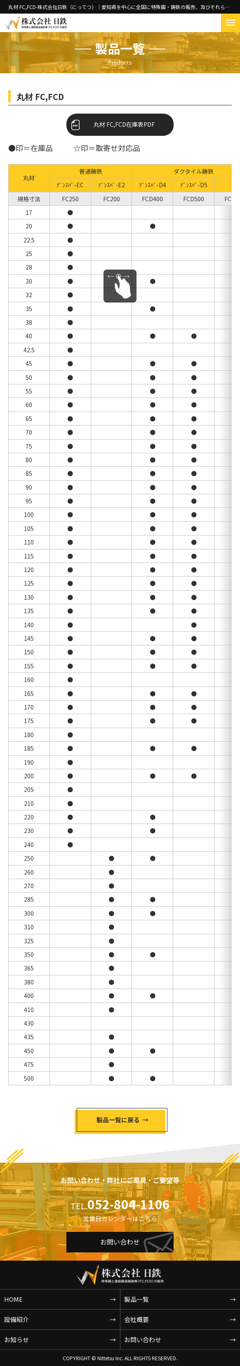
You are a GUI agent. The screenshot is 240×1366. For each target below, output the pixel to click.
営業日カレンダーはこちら (120, 1218)
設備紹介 (16, 1319)
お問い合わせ (120, 1240)
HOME (13, 1299)
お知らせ (16, 1339)
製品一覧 (136, 1299)
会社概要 (136, 1319)
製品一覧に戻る (118, 1119)
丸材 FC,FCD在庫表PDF (124, 124)
